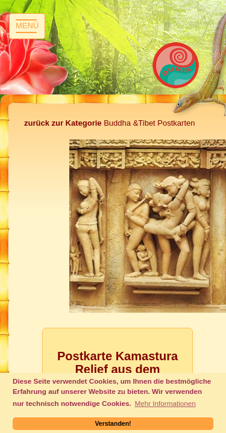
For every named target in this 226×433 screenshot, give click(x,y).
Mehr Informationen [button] (164, 403)
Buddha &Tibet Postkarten (109, 122)
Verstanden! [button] (113, 423)
